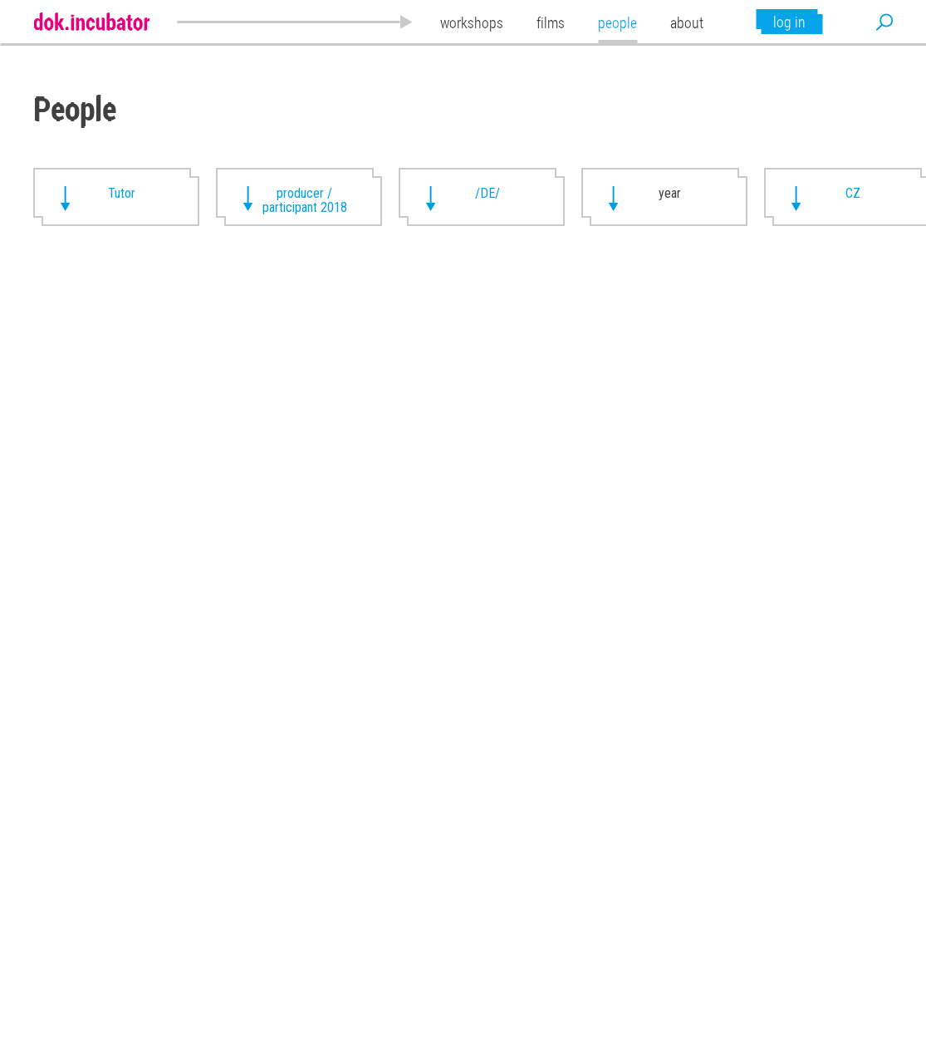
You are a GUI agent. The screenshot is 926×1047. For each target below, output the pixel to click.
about (686, 22)
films (550, 22)
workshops (471, 22)
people (617, 22)
